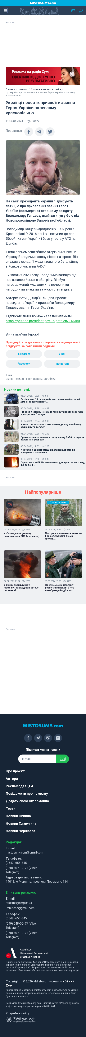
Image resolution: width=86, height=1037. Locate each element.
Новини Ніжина (18, 816)
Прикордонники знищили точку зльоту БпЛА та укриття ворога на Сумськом (52, 438)
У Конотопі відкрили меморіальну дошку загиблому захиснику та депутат (50, 425)
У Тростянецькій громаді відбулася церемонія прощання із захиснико (47, 451)
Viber (62, 353)
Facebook (24, 363)
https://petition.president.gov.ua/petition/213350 (43, 321)
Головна (10, 89)
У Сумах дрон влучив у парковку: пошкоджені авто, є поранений (21, 588)
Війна (9, 378)
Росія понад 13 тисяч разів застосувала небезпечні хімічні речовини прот (50, 400)
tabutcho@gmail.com (20, 908)
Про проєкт (15, 771)
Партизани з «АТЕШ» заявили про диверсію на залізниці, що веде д (52, 463)
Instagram (62, 363)
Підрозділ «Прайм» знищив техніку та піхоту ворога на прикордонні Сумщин (51, 413)
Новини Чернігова (20, 831)
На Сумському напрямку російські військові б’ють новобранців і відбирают (60, 588)
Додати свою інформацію (27, 801)
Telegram (24, 353)
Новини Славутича (21, 823)
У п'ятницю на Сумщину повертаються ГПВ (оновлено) (21, 535)
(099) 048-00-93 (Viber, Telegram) (21, 926)
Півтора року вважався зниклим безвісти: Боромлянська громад (63, 536)
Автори (12, 779)
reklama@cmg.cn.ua (19, 903)
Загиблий (50, 378)
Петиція (19, 378)
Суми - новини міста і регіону (47, 89)
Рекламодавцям (19, 786)
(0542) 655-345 (16, 863)
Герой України (34, 378)
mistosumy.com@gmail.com (24, 852)
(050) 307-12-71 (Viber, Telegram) (21, 870)
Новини (23, 89)
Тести (11, 808)
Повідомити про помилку (27, 793)
